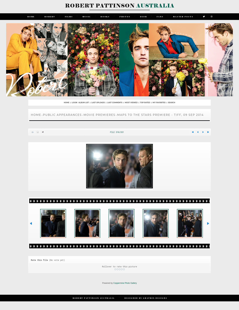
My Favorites (159, 103)
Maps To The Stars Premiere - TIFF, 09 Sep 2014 (160, 114)
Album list (83, 103)
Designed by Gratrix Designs (145, 298)
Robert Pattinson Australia (94, 298)
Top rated (145, 103)
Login (74, 103)
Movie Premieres (99, 114)
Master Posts (183, 16)
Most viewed (131, 103)
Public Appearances (62, 114)
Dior (143, 16)
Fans (160, 16)
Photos (125, 16)
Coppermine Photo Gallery (125, 283)
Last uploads (98, 103)
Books (105, 16)
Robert (49, 16)
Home (31, 16)
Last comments (114, 103)
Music (86, 16)
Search (171, 103)
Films (69, 16)
